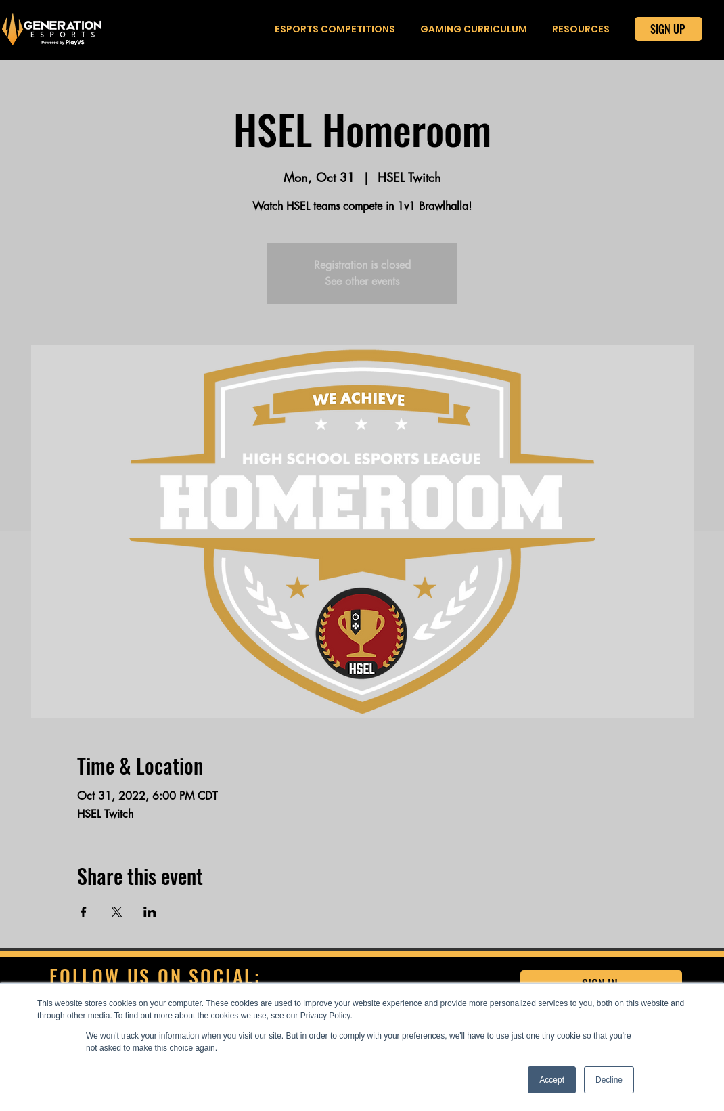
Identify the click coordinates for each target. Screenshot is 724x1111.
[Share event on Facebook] (83, 912)
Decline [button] (609, 1080)
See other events (362, 281)
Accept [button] (551, 1080)
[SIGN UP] (668, 29)
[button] (335, 29)
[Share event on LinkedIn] (149, 912)
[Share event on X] (116, 912)
